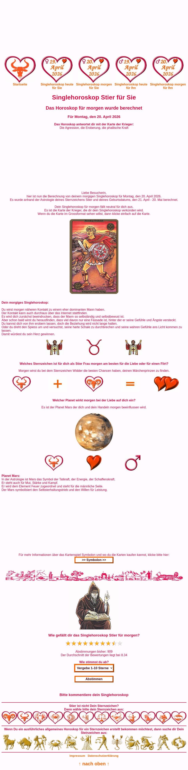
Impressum (77, 755)
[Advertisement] (94, 29)
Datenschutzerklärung (103, 755)
